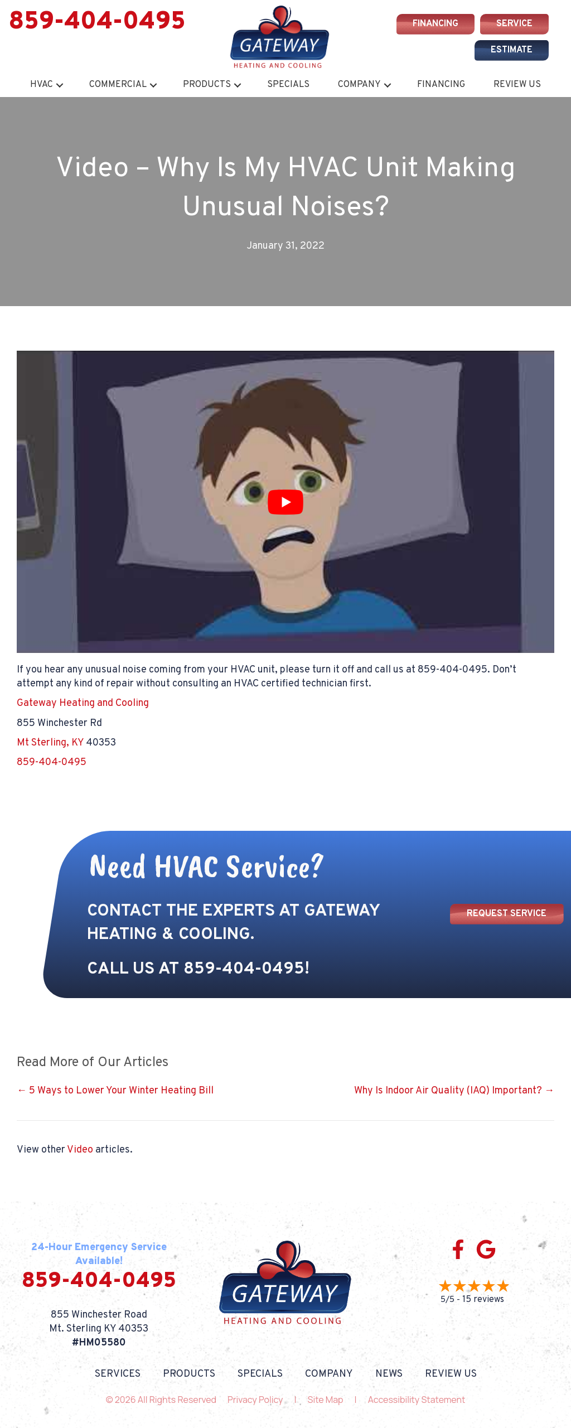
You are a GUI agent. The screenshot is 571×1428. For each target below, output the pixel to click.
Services (118, 1374)
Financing (441, 84)
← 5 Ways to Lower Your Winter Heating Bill (115, 1091)
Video (80, 1150)
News (389, 1374)
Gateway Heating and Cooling (83, 703)
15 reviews (483, 1299)
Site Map (325, 1399)
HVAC (41, 84)
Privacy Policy (255, 1399)
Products (207, 84)
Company (359, 84)
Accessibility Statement (417, 1399)
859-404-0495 (97, 22)
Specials (288, 84)
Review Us (517, 84)
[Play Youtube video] (285, 502)
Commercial (118, 84)
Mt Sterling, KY (50, 743)
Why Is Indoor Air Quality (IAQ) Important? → (454, 1091)
